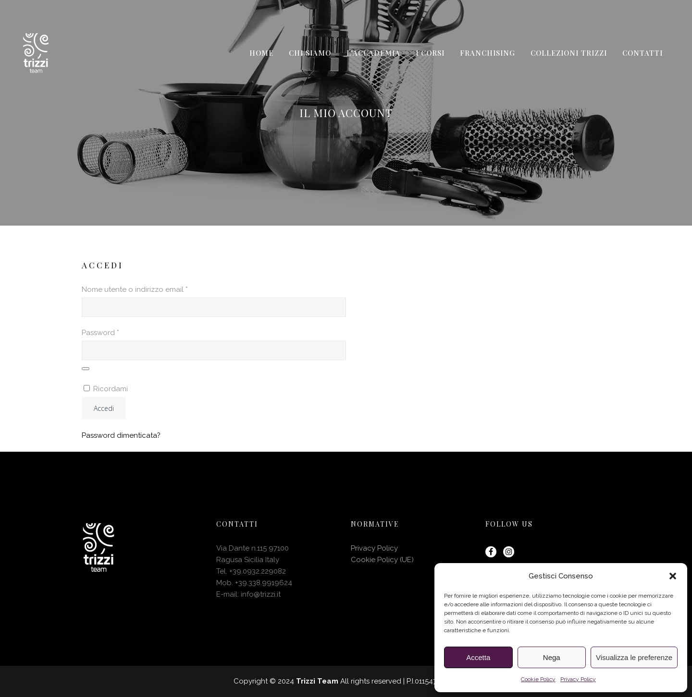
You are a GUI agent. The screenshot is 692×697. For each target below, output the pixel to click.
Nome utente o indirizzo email (150, 288)
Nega (551, 657)
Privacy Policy (578, 679)
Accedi (104, 408)
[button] (673, 576)
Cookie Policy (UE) (382, 559)
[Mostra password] (85, 368)
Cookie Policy (538, 679)
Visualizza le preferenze (634, 657)
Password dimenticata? (121, 435)
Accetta (478, 657)
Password (116, 331)
